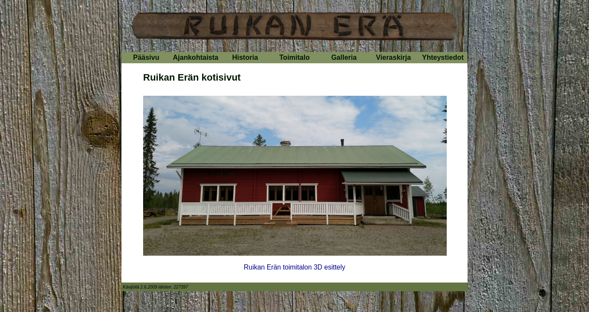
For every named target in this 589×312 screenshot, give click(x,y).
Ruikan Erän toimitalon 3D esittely (294, 267)
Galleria (344, 57)
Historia (245, 57)
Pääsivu (146, 57)
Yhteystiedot (443, 57)
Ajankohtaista (196, 57)
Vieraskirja (393, 57)
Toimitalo (294, 57)
